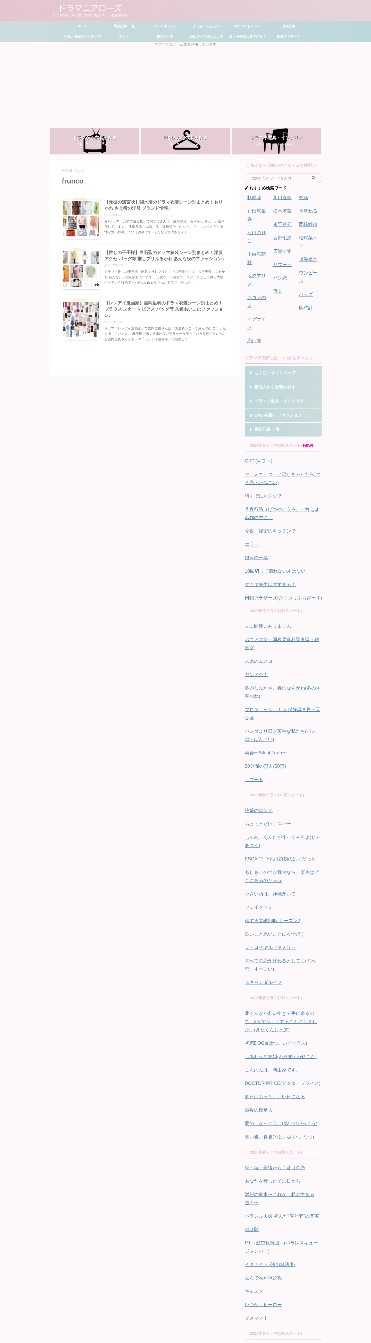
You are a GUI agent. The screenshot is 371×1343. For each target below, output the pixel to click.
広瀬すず (281, 245)
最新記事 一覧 (123, 26)
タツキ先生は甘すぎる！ (247, 36)
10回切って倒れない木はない (270, 499)
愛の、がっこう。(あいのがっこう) (275, 971)
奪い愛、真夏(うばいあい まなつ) (273, 983)
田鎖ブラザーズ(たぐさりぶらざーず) (277, 523)
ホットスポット (258, 1250)
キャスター (254, 1116)
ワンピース (308, 257)
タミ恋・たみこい (206, 26)
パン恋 (279, 269)
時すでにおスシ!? (247, 26)
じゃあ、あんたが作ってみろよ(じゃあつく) (283, 720)
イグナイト (257, 269)
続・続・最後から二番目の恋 (270, 1012)
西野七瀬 (281, 233)
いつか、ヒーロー (260, 1128)
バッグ (304, 269)
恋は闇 (253, 282)
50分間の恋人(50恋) (262, 654)
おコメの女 (257, 257)
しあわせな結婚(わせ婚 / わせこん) (275, 910)
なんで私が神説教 (260, 1104)
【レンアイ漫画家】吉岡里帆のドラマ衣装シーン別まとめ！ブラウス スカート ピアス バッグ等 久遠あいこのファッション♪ (164, 314)
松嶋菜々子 (308, 233)
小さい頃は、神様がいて (266, 763)
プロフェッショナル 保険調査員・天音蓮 (280, 611)
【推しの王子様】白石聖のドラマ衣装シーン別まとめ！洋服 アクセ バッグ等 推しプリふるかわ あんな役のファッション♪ (164, 260)
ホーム (83, 26)
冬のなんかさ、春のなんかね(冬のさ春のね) (283, 599)
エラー (124, 36)
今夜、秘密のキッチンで (82, 36)
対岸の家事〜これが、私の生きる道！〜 (279, 1037)
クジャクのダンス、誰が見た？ (272, 1170)
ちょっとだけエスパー (264, 708)
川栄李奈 (306, 245)
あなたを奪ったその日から (268, 1025)
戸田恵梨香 (257, 209)
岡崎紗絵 (306, 221)
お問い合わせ (193, 1307)
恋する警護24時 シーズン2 (268, 787)
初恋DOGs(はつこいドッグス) (271, 898)
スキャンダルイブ (260, 843)
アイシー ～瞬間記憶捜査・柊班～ (274, 1182)
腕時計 (304, 282)
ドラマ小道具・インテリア (274, 341)
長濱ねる (306, 209)
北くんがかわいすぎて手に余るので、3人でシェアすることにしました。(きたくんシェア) (282, 879)
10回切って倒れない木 (206, 36)
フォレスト (254, 1206)
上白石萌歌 (257, 233)
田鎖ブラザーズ (288, 36)
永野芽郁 (281, 221)
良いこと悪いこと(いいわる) (269, 799)
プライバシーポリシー (223, 1307)
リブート (281, 257)
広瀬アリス (257, 245)
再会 (277, 282)
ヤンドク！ (254, 587)
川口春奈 (281, 197)
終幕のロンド (256, 696)
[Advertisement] (185, 85)
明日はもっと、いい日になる (270, 947)
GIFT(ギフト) (165, 26)
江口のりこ (257, 221)
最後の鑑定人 (256, 959)
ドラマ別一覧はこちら (282, 1277)
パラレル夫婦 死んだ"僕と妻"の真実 (276, 1049)
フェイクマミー (258, 775)
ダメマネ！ (254, 1140)
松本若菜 (281, 209)
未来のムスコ (256, 574)
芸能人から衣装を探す (270, 327)
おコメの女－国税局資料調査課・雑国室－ (281, 562)
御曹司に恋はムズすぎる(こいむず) (275, 1218)
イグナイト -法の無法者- (266, 1092)
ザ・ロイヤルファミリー (266, 811)
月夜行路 (288, 26)
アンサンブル (256, 1194)
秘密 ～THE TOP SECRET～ (269, 1262)
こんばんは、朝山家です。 (268, 922)
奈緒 (303, 197)
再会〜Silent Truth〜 (262, 642)
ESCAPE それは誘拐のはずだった (274, 732)
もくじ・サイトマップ (270, 313)
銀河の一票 (165, 36)
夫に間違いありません (264, 550)
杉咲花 (253, 197)
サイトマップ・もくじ (162, 1307)
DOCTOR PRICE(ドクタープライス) (276, 934)
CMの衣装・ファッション (273, 355)
